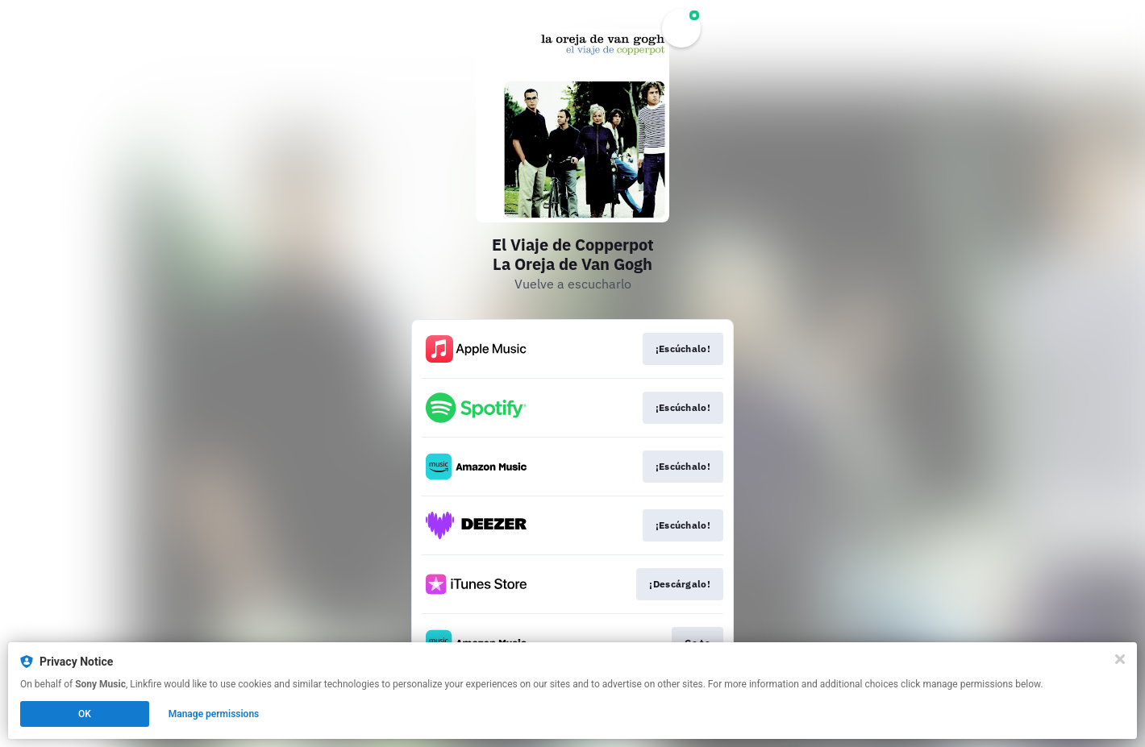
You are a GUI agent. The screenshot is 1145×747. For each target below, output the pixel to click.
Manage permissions (214, 714)
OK (84, 714)
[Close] (1120, 659)
